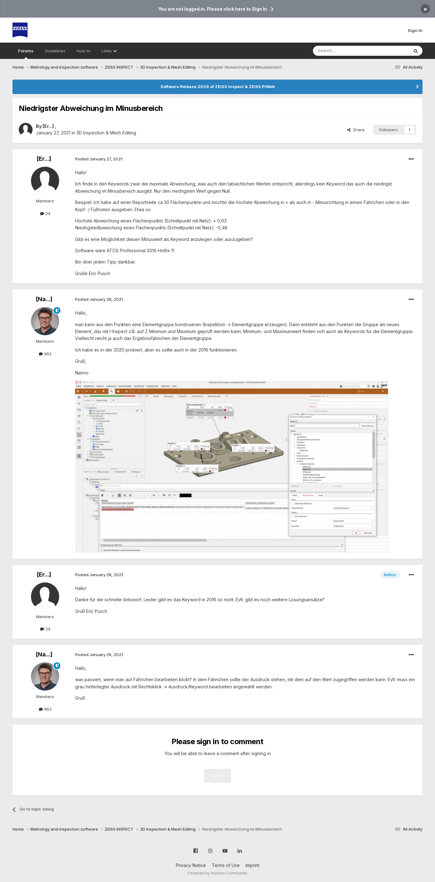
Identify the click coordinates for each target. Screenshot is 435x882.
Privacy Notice (191, 865)
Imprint (252, 865)
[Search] (345, 51)
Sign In (415, 30)
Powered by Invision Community (217, 873)
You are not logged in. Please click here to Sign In (212, 9)
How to (83, 50)
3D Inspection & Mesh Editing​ (106, 132)
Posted (98, 158)
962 (45, 353)
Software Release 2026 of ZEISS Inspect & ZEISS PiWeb (218, 86)
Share (356, 129)
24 (45, 213)
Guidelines (55, 50)
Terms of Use (226, 865)
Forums (25, 53)
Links (109, 50)
